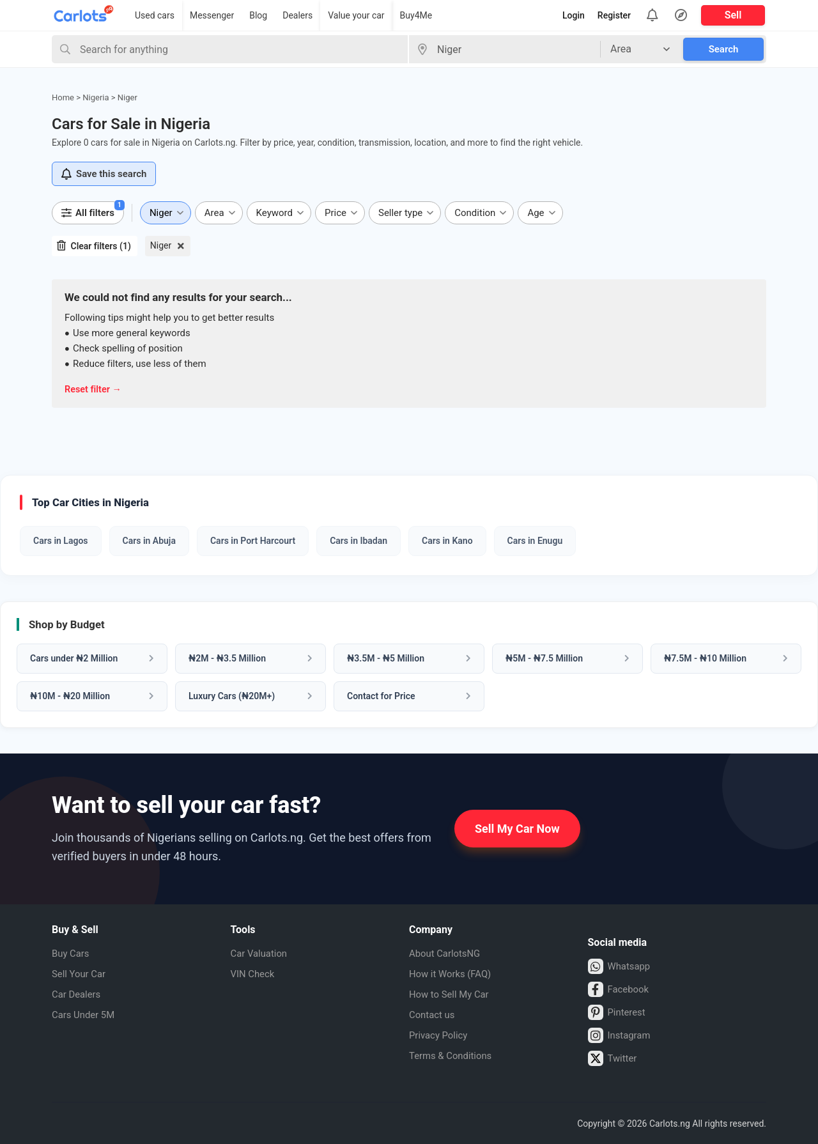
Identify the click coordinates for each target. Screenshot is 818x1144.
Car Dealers (78, 993)
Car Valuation (261, 953)
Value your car (356, 15)
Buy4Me (416, 15)
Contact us (433, 1014)
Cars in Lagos (60, 540)
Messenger (212, 15)
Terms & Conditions (453, 1055)
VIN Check (254, 973)
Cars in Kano (447, 540)
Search (724, 49)
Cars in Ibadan (358, 540)
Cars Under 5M (86, 1014)
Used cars (154, 15)
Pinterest (618, 1011)
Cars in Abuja (149, 540)
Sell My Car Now (517, 828)
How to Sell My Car (452, 993)
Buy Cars (72, 953)
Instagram (621, 1034)
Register (614, 15)
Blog (258, 15)
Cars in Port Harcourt (252, 540)
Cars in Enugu (535, 540)
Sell (733, 15)
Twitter (613, 1057)
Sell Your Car (81, 973)
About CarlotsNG (447, 953)
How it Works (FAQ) (453, 973)
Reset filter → (94, 389)
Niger (160, 245)
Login (573, 15)
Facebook (620, 988)
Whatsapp (621, 965)
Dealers (297, 15)
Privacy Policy (440, 1034)
